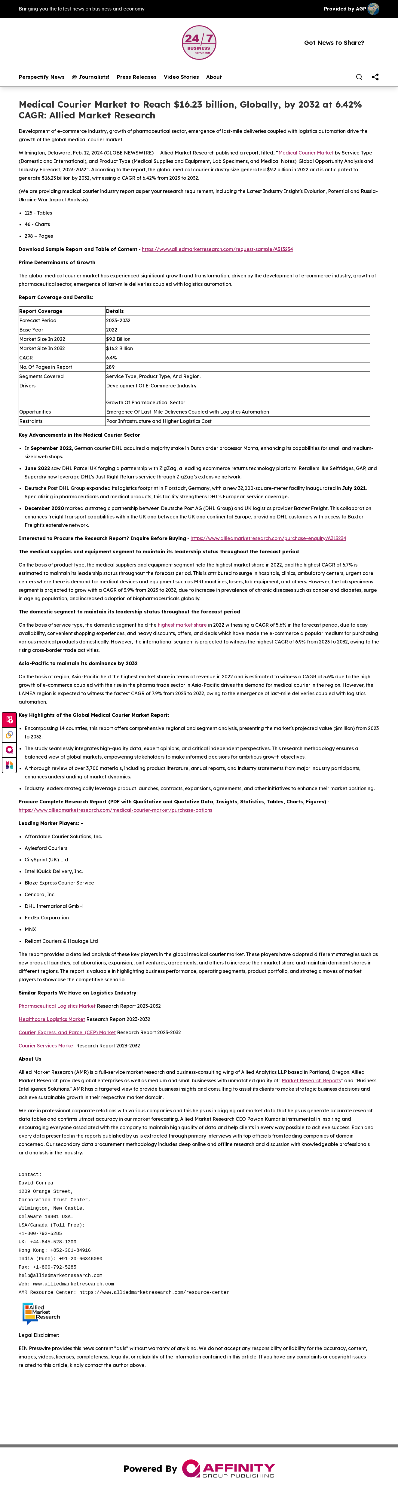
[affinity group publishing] (9, 750)
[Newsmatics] (9, 765)
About (214, 77)
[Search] (359, 77)
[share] (375, 77)
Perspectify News (42, 77)
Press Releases (137, 77)
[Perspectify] (9, 735)
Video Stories (181, 77)
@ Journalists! (90, 77)
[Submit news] (9, 720)
